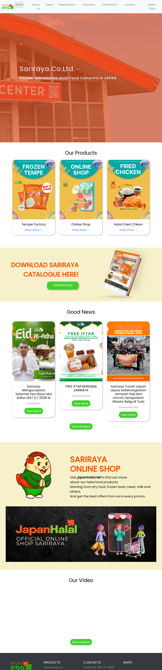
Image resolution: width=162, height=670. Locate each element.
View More (33, 411)
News (49, 4)
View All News (81, 426)
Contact (130, 4)
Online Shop (151, 6)
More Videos (81, 642)
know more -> (33, 230)
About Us (36, 6)
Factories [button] (88, 4)
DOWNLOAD (62, 285)
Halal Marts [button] (109, 4)
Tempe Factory (53, 667)
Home (19, 4)
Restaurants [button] (66, 4)
